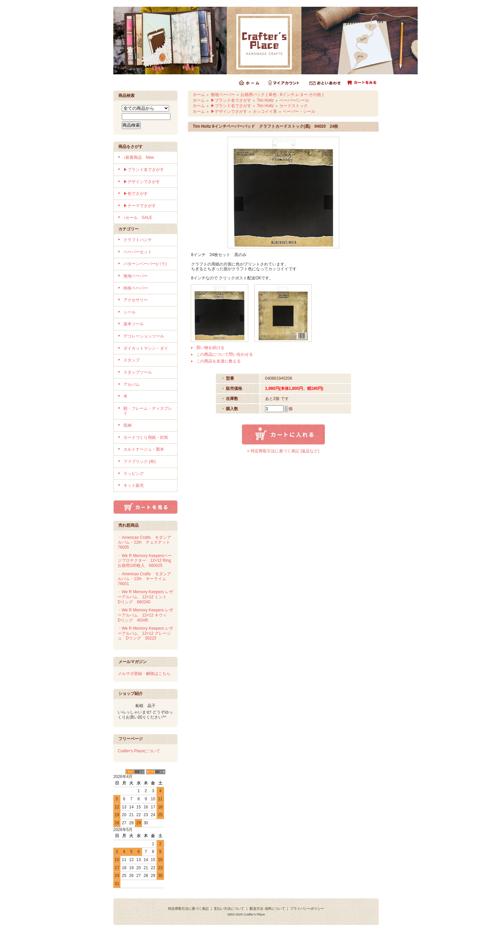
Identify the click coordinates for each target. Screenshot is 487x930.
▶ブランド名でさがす (143, 169)
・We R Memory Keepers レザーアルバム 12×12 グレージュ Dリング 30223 (145, 633)
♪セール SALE (137, 217)
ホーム (199, 94)
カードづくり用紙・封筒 (145, 437)
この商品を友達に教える (218, 361)
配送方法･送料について (267, 908)
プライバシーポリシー (307, 908)
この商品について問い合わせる (224, 354)
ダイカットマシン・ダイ (145, 348)
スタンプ (131, 360)
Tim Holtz (265, 100)
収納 (127, 425)
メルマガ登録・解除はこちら (144, 673)
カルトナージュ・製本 (143, 449)
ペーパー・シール (299, 111)
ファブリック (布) (139, 461)
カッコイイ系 (265, 111)
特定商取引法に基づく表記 (188, 908)
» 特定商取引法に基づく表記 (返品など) (283, 451)
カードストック (293, 105)
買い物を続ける (210, 347)
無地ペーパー (135, 276)
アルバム (131, 384)
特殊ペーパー (135, 288)
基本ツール (133, 324)
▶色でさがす (135, 193)
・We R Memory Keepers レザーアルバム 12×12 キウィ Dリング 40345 (145, 615)
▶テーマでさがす (139, 205)
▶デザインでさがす (141, 181)
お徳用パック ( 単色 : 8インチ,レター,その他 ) (281, 94)
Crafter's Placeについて (139, 751)
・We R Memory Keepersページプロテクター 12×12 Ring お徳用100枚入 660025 (146, 560)
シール (129, 312)
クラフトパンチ (137, 239)
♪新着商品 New (138, 157)
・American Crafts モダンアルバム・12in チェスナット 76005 (146, 542)
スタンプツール (137, 372)
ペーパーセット (137, 252)
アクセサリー (135, 300)
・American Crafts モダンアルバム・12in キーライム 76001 (144, 579)
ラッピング (133, 473)
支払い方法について (229, 908)
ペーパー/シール (294, 100)
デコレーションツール (143, 336)
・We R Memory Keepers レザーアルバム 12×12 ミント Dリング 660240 (145, 596)
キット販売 (133, 485)
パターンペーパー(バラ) (145, 263)
